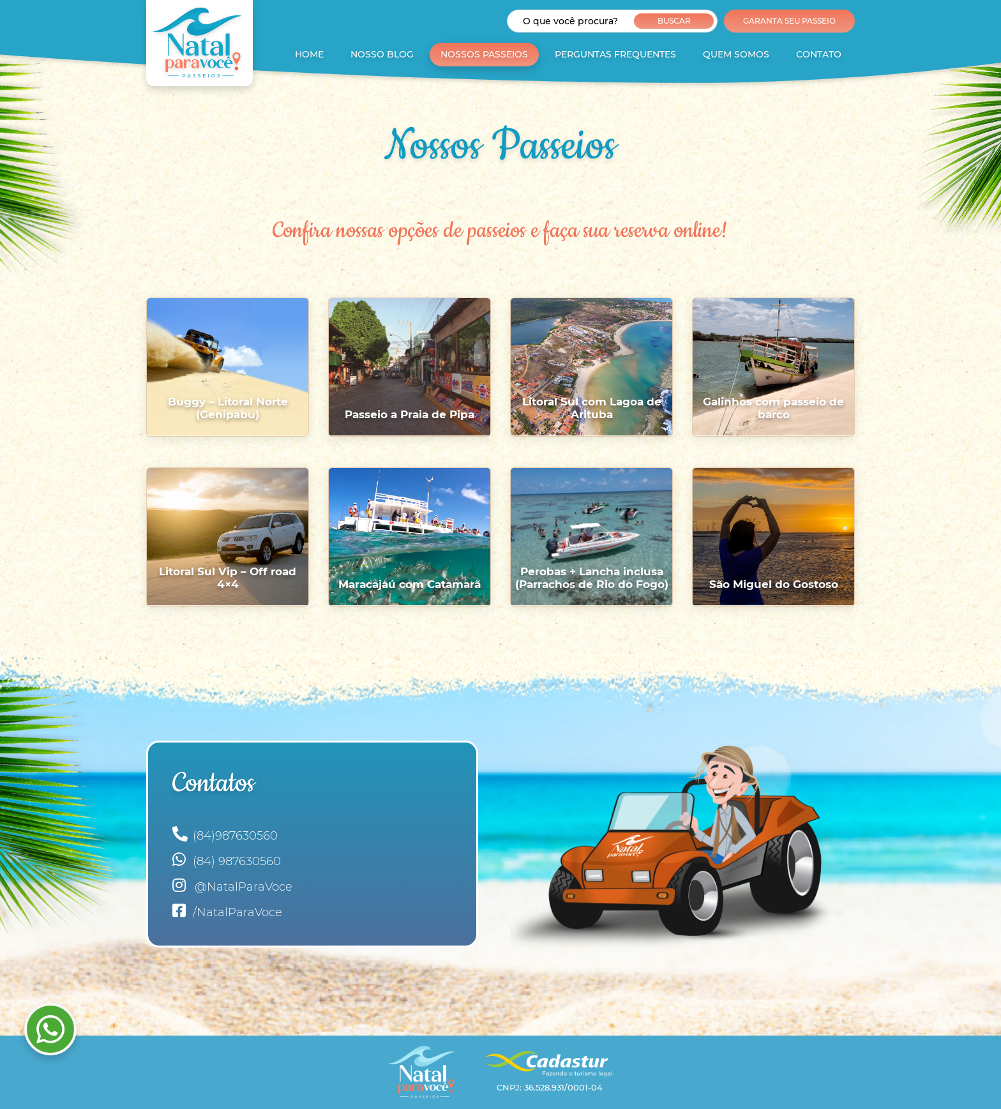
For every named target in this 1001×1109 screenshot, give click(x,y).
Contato (818, 54)
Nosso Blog (382, 54)
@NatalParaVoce (232, 885)
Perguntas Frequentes (615, 54)
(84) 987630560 (226, 859)
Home (309, 54)
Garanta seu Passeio (789, 21)
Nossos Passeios (484, 54)
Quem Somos (736, 54)
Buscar (674, 21)
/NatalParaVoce (227, 910)
